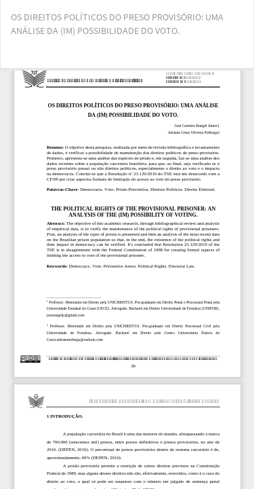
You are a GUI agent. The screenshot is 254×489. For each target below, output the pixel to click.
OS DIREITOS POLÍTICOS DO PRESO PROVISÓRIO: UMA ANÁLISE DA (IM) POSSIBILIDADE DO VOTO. (117, 24)
